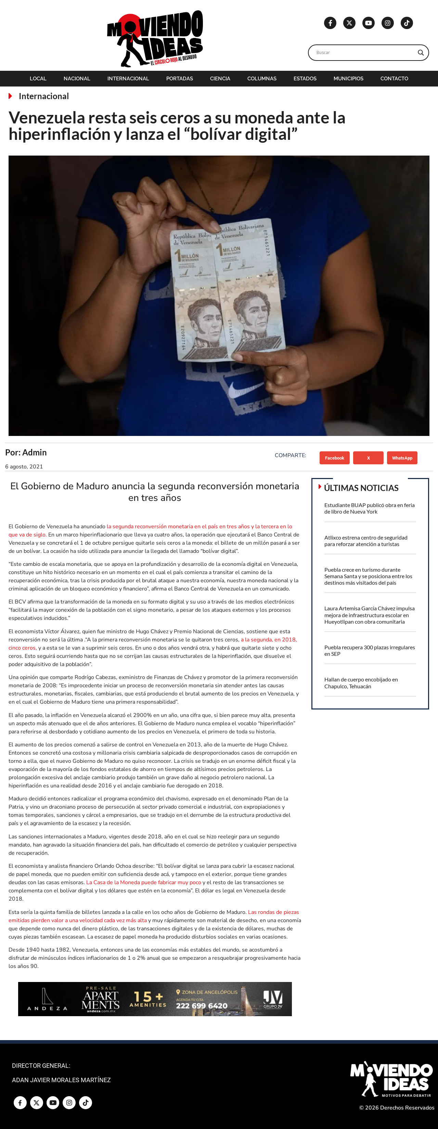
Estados (305, 79)
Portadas (179, 79)
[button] (335, 457)
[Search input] (365, 52)
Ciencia (220, 79)
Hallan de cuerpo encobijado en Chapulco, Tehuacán (361, 682)
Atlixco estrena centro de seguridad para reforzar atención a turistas (366, 540)
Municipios (348, 79)
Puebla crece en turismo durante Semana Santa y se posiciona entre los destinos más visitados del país (368, 576)
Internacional (128, 79)
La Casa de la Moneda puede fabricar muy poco (144, 882)
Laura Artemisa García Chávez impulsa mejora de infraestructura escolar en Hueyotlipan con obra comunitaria (369, 614)
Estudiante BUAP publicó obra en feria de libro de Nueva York (369, 508)
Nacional (77, 79)
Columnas (261, 79)
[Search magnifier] (421, 52)
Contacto (394, 79)
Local (38, 79)
